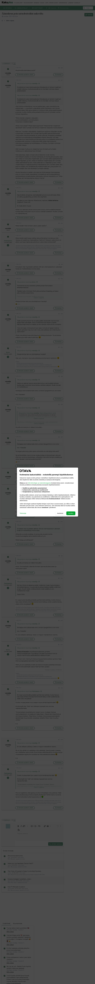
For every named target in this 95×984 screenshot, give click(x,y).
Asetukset (60, 513)
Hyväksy (70, 513)
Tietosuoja (23, 513)
